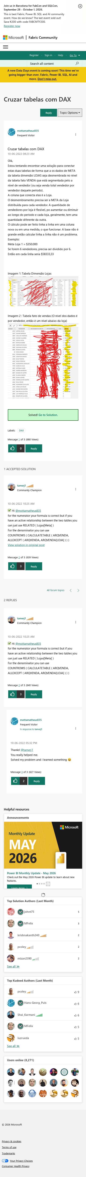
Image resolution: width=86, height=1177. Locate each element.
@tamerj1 (27, 750)
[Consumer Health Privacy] (43, 1166)
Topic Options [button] (69, 112)
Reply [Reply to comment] (34, 566)
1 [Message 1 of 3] (19, 439)
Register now (12, 26)
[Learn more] (19, 888)
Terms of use (9, 1147)
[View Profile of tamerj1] (21, 485)
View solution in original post (26, 545)
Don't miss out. (47, 79)
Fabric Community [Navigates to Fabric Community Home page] (43, 37)
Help (60, 55)
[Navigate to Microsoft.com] (13, 37)
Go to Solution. (48, 415)
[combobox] (54, 63)
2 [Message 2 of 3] (19, 557)
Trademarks (8, 1153)
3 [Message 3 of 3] (22, 771)
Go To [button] (73, 55)
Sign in (48, 55)
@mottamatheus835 (28, 510)
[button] (48, 113)
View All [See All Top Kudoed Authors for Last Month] (13, 1046)
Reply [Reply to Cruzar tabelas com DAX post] (34, 448)
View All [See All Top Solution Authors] (13, 966)
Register (34, 55)
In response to (31, 729)
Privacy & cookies (11, 1141)
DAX (21, 430)
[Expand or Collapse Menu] (5, 47)
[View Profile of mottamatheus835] (28, 130)
